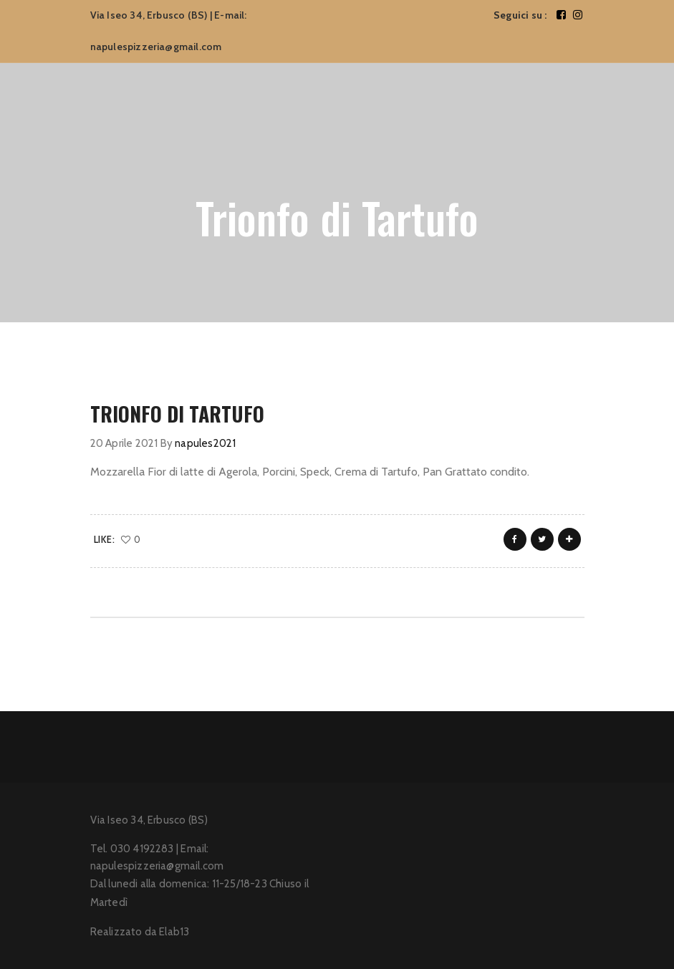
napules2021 (205, 443)
